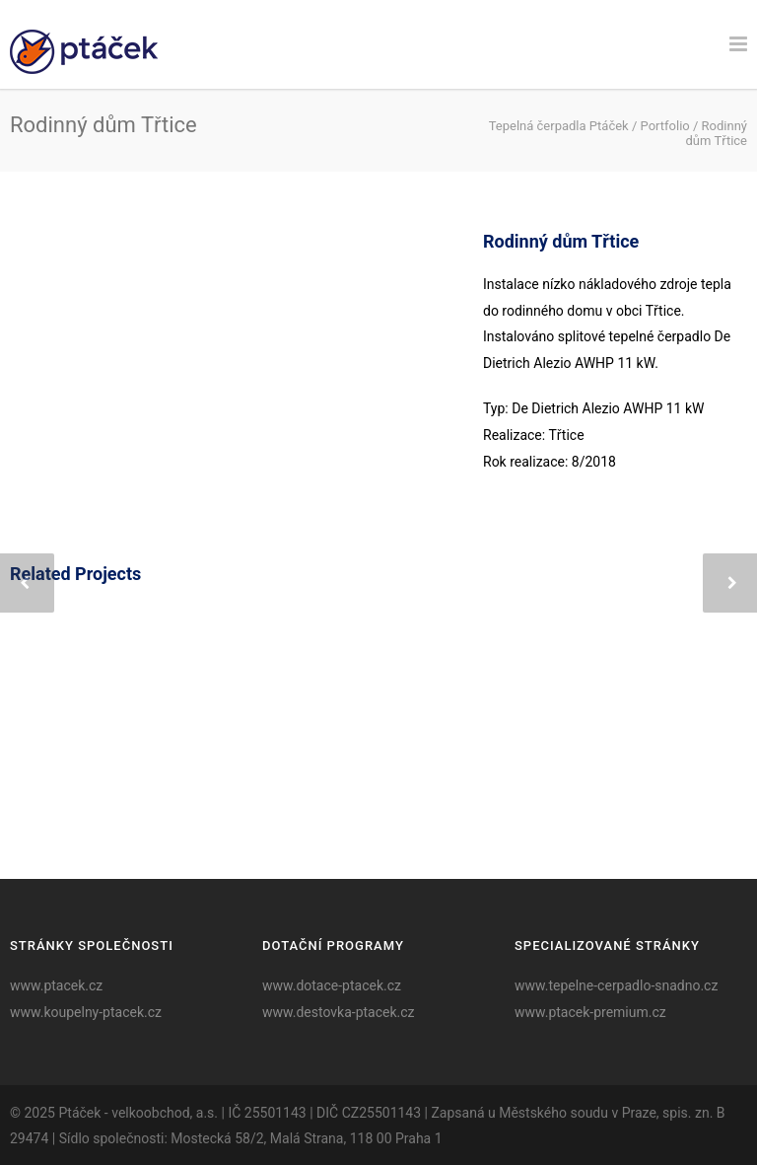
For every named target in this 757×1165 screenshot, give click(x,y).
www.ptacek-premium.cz (590, 1012)
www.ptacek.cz (56, 985)
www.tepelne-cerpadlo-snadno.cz (616, 985)
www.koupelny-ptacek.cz (86, 1012)
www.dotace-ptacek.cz (331, 985)
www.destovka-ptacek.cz (338, 1012)
